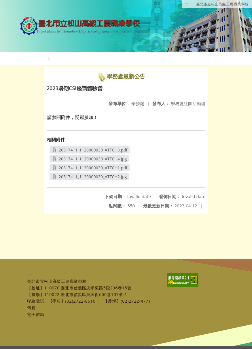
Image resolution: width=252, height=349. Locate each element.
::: (186, 4)
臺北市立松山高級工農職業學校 (222, 4)
